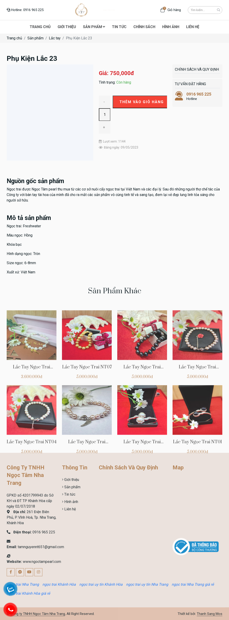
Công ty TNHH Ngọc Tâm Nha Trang (37, 614)
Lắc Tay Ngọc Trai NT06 (142, 412)
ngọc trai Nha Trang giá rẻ (193, 584)
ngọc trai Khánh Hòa (59, 584)
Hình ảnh (70, 502)
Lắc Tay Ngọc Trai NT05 (197, 412)
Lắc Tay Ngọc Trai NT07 (87, 409)
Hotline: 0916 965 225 (25, 10)
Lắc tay (55, 38)
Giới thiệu (71, 479)
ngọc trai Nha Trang (23, 584)
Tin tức (69, 494)
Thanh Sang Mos (209, 614)
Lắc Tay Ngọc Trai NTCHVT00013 (31, 412)
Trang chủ (14, 38)
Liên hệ (69, 509)
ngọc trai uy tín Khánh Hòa (101, 584)
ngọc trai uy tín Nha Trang (147, 584)
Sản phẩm (35, 38)
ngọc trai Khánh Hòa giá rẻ (28, 593)
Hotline (197, 96)
